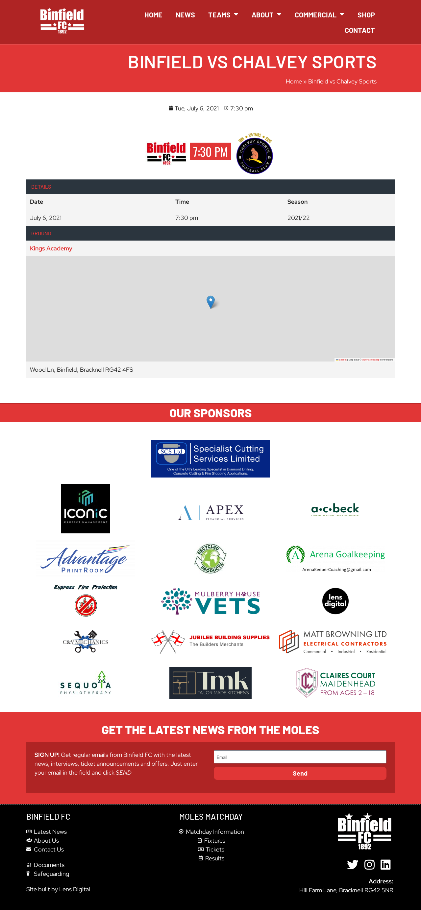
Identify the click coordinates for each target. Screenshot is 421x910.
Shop (366, 14)
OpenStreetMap (371, 359)
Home (153, 14)
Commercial (319, 14)
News (185, 14)
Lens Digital (74, 889)
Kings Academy (51, 248)
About (267, 14)
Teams (223, 14)
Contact (360, 30)
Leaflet (341, 359)
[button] (211, 302)
